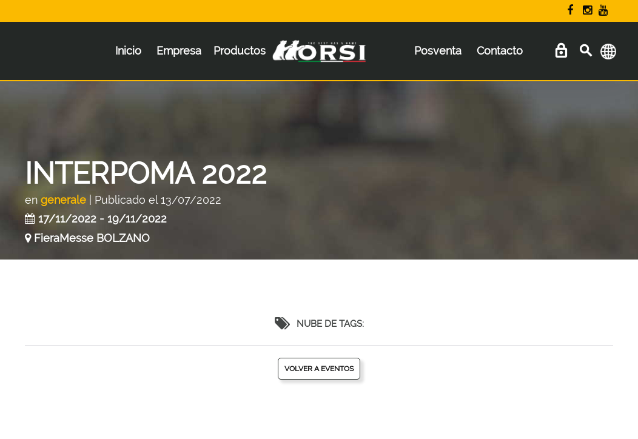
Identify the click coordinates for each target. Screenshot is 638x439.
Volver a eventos (319, 368)
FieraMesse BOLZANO (92, 238)
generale (63, 199)
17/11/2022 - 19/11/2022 (102, 218)
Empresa (178, 50)
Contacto (500, 50)
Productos (239, 50)
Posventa (438, 50)
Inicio (128, 50)
